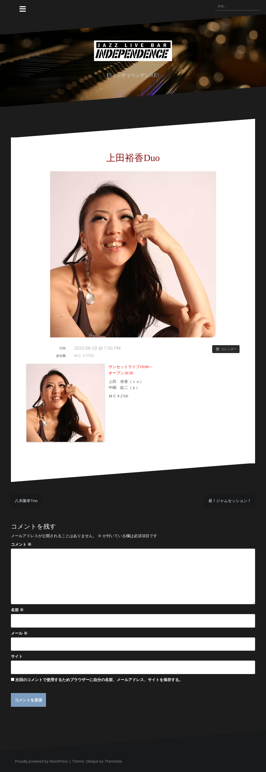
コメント (21, 544)
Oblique (92, 761)
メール (19, 633)
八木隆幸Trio (26, 500)
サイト (17, 656)
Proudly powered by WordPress (41, 761)
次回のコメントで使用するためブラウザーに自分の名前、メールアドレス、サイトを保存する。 (99, 679)
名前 (17, 609)
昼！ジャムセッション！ (229, 500)
